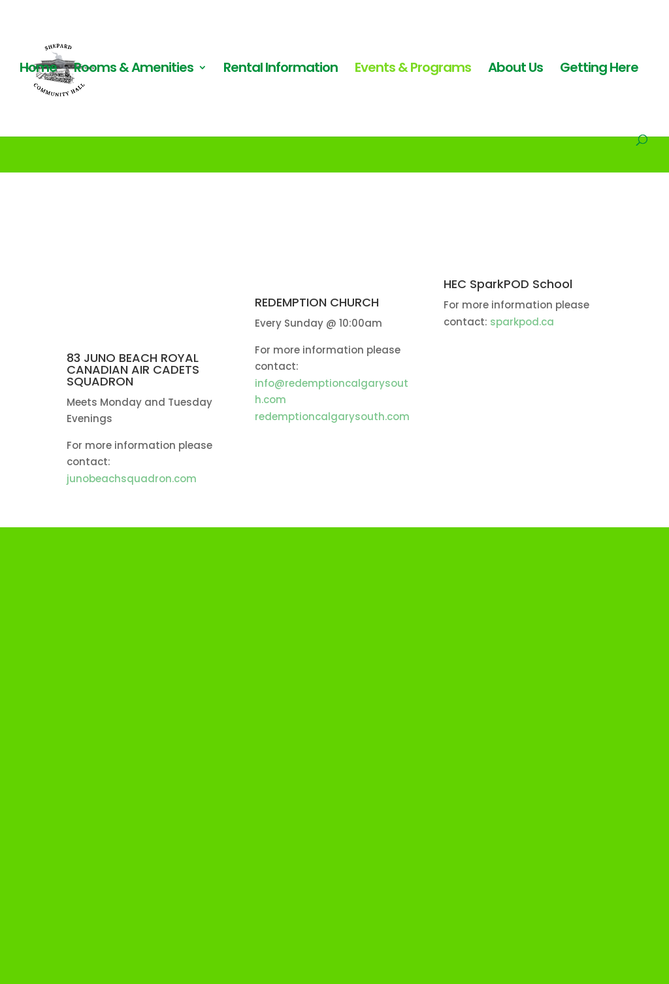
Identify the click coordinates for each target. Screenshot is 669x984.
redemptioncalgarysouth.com (332, 416)
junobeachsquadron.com (132, 478)
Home (38, 69)
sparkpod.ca (520, 322)
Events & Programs (413, 69)
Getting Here (599, 69)
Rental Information (280, 69)
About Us (515, 69)
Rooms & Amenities (133, 69)
